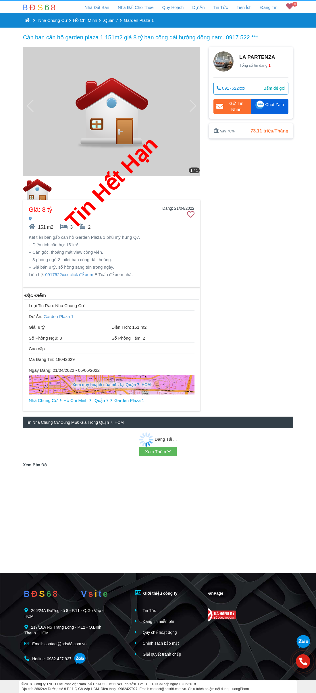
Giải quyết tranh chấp (158, 654)
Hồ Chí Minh (85, 20)
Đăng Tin (269, 7)
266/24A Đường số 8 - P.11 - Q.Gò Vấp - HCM (63, 613)
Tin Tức (220, 7)
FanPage (210, 593)
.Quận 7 (110, 20)
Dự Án (198, 7)
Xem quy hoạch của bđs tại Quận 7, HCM (111, 384)
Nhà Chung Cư (52, 20)
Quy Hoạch (173, 7)
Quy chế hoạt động (156, 632)
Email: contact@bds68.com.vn (55, 643)
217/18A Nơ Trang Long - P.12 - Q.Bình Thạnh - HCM (62, 630)
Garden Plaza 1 (139, 20)
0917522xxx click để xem (69, 274)
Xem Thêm (158, 451)
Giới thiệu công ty (156, 593)
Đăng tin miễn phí (154, 621)
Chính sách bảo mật (157, 643)
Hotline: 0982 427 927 (48, 658)
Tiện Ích (243, 7)
